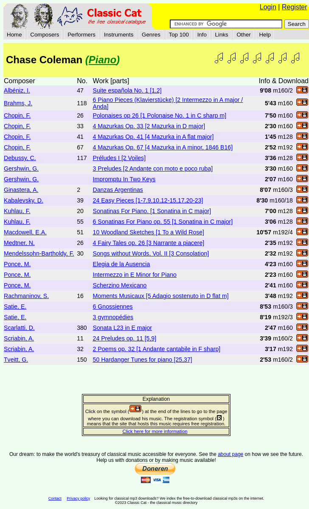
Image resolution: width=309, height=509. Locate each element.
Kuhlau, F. (17, 211)
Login (268, 7)
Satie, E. (15, 306)
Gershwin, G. (21, 168)
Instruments (119, 34)
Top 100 (179, 34)
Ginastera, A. (21, 189)
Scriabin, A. (19, 338)
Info (202, 34)
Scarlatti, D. (19, 327)
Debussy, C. (20, 158)
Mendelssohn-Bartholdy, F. (39, 253)
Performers (81, 34)
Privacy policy (78, 498)
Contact (55, 498)
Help (264, 34)
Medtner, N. (19, 242)
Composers (44, 34)
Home (14, 34)
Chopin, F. (17, 115)
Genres (151, 34)
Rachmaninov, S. (26, 295)
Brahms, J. (18, 103)
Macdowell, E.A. (25, 232)
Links (221, 34)
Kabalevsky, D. (23, 200)
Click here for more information (154, 431)
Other (243, 34)
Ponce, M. (17, 264)
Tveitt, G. (16, 359)
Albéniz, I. (17, 90)
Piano (102, 59)
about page (230, 454)
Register (294, 7)
